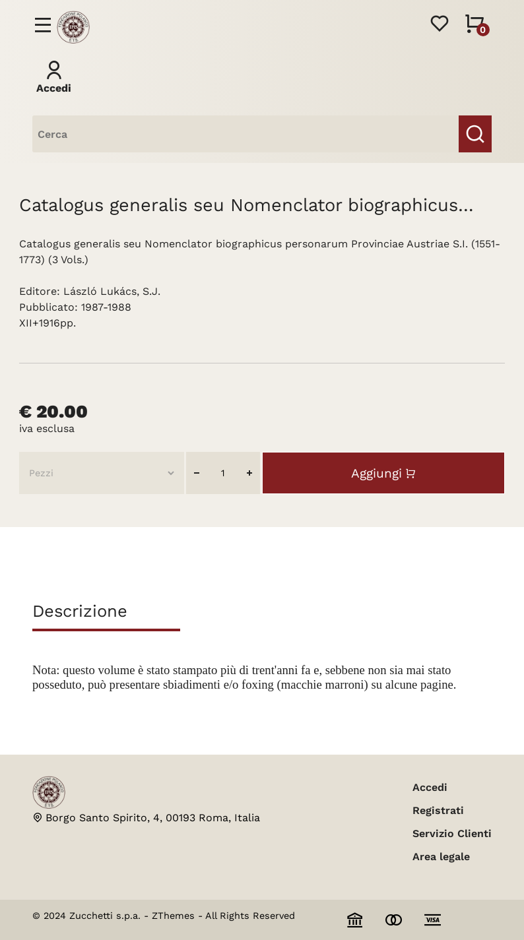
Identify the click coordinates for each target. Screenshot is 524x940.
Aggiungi (376, 473)
